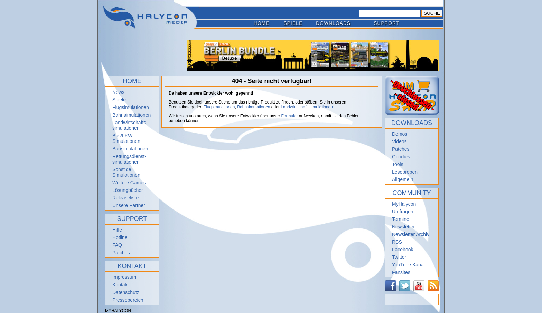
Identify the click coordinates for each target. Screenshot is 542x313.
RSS (397, 242)
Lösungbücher (127, 190)
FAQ (117, 245)
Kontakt (120, 284)
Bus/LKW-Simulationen (126, 138)
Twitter (399, 257)
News (118, 92)
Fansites (401, 272)
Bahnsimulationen (131, 115)
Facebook (402, 249)
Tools (397, 164)
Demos (399, 134)
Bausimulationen (130, 148)
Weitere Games (129, 182)
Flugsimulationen (130, 107)
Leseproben (405, 172)
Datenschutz (125, 292)
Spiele (119, 99)
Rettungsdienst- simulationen (129, 159)
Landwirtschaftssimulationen (307, 107)
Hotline (120, 237)
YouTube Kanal (408, 264)
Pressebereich (127, 300)
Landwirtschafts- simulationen (130, 125)
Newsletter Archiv (410, 234)
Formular (289, 116)
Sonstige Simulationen (126, 172)
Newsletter (403, 226)
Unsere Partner (128, 205)
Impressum (124, 277)
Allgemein (402, 179)
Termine (400, 219)
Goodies (401, 156)
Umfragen (402, 211)
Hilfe (117, 230)
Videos (399, 141)
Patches (121, 252)
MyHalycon (404, 204)
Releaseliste (125, 197)
